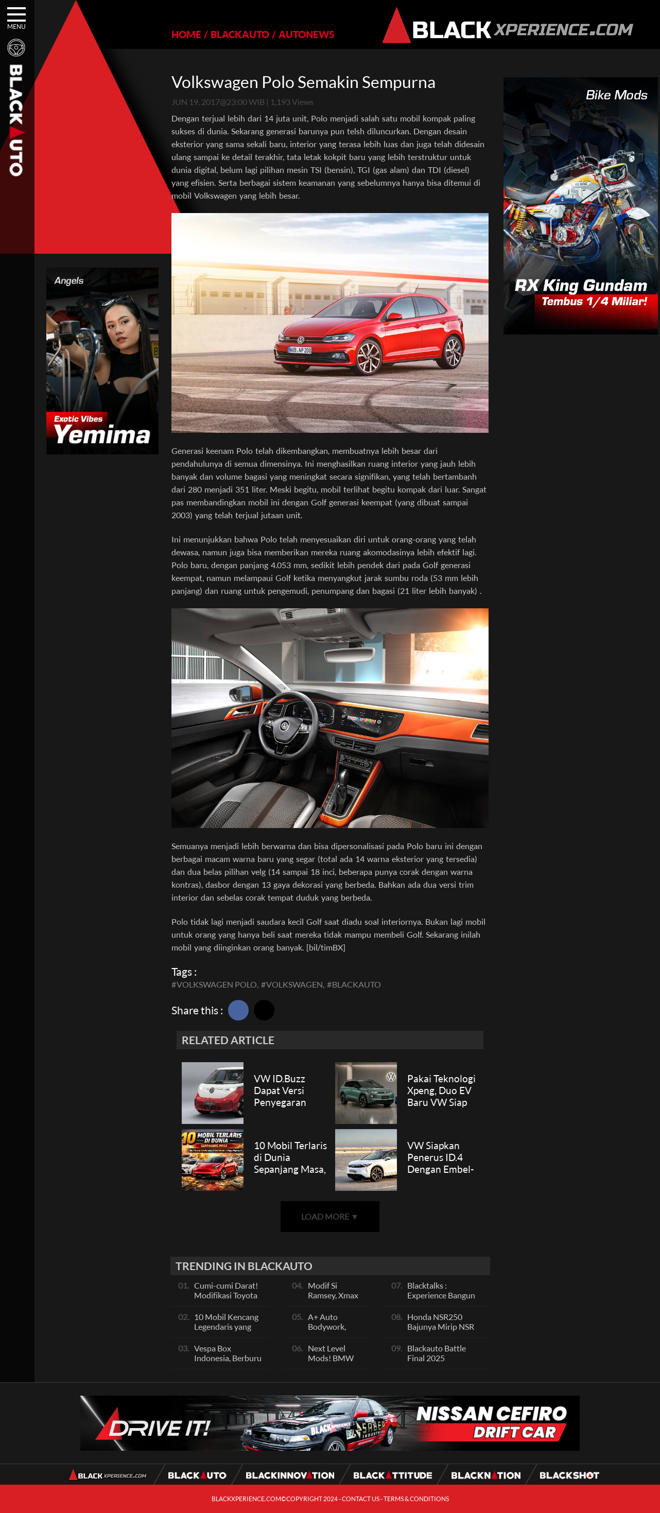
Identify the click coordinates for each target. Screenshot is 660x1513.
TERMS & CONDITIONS (416, 1499)
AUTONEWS (306, 34)
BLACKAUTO (240, 34)
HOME (186, 34)
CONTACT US (360, 1499)
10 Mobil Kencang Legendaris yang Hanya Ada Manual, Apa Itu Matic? (229, 1331)
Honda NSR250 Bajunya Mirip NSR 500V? (440, 1326)
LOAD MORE (330, 1216)
